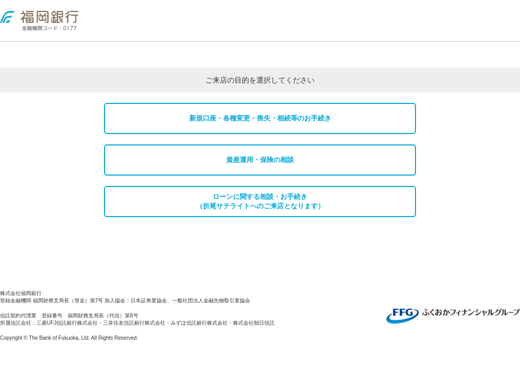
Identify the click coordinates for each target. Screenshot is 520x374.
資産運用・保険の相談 (260, 160)
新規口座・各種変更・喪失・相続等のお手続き (260, 118)
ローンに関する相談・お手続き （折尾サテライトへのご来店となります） (260, 201)
